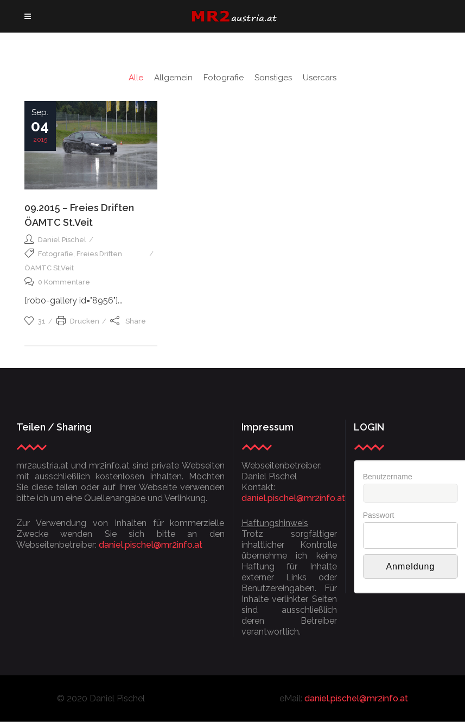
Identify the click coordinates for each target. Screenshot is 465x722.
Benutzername (387, 476)
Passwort (378, 515)
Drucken (77, 321)
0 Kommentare (57, 282)
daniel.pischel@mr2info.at (150, 545)
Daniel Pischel (62, 240)
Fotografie (55, 254)
